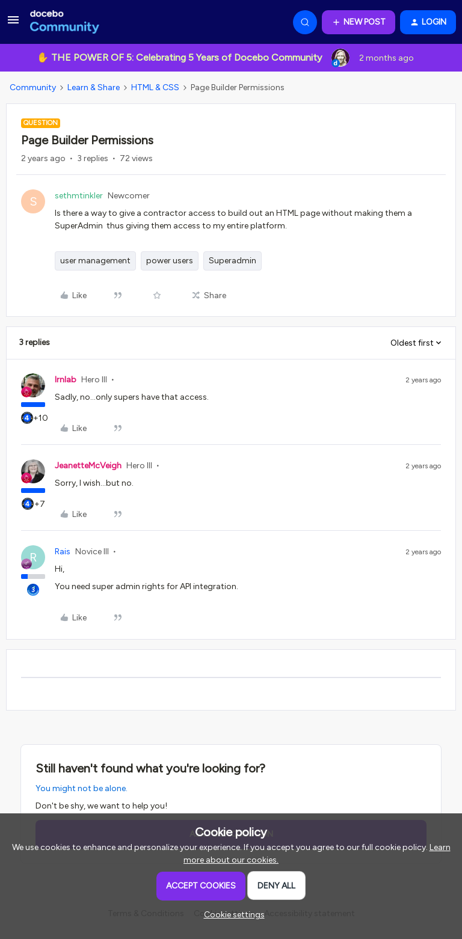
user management (95, 260)
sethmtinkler (79, 196)
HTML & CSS (155, 87)
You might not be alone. (81, 788)
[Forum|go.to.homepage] (64, 22)
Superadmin (232, 260)
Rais (62, 551)
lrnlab (65, 380)
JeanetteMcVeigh (88, 465)
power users (169, 260)
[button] (13, 24)
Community (33, 87)
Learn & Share (93, 87)
